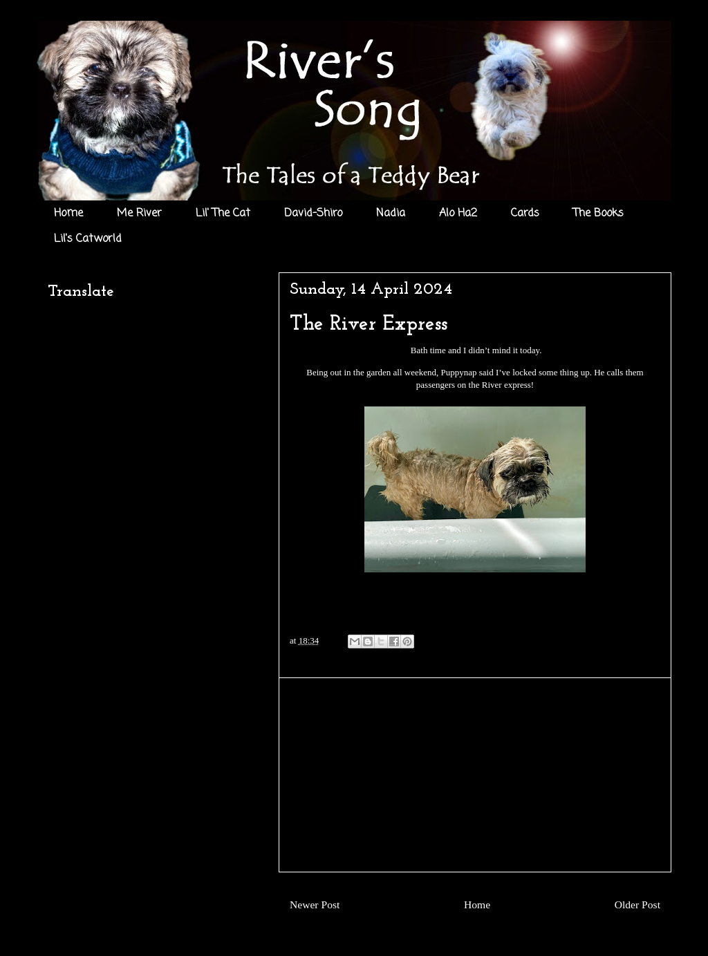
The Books (598, 213)
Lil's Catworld (88, 239)
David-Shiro (313, 213)
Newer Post (314, 904)
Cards (525, 213)
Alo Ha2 (458, 213)
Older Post (637, 904)
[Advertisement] (475, 774)
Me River (139, 213)
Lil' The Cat (223, 213)
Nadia (390, 213)
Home (68, 213)
